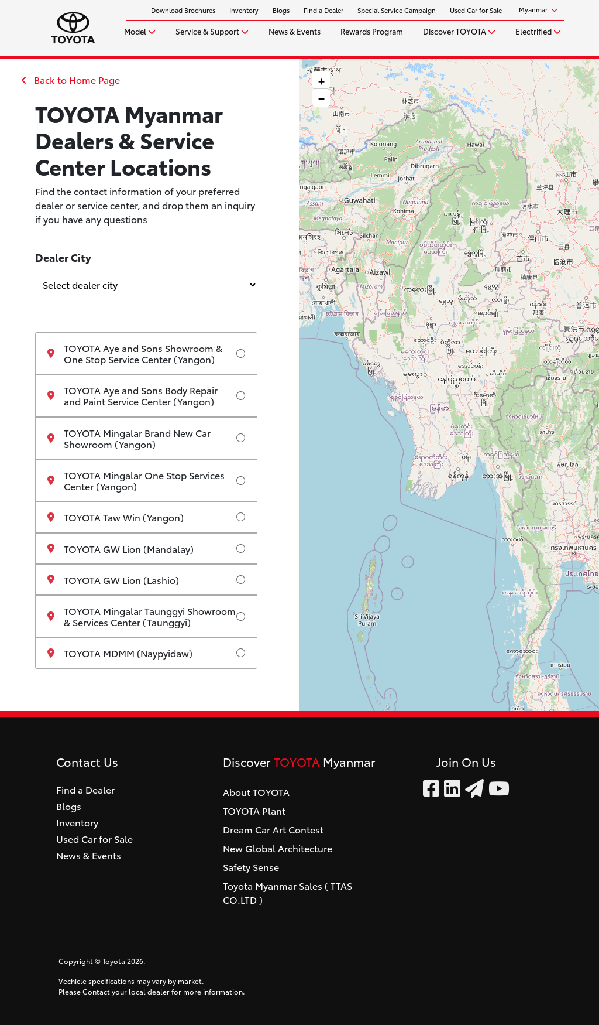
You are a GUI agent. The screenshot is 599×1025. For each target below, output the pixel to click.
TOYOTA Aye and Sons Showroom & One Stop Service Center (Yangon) (134, 353)
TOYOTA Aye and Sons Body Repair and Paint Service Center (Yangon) (132, 395)
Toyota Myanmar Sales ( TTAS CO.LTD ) (287, 892)
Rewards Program (371, 30)
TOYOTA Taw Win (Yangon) (115, 517)
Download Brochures (183, 10)
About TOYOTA (256, 791)
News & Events (294, 30)
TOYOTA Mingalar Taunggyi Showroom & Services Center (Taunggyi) (141, 616)
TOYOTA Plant (254, 810)
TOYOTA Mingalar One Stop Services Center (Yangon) (136, 480)
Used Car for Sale (476, 10)
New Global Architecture (277, 848)
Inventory (244, 10)
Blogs (281, 10)
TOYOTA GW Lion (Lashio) (113, 579)
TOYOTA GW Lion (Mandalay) (120, 548)
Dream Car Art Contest (273, 829)
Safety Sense (251, 866)
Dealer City (63, 257)
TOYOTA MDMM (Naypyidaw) (119, 653)
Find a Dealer (323, 10)
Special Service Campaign (396, 10)
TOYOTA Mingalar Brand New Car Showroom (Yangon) (129, 438)
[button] (321, 80)
